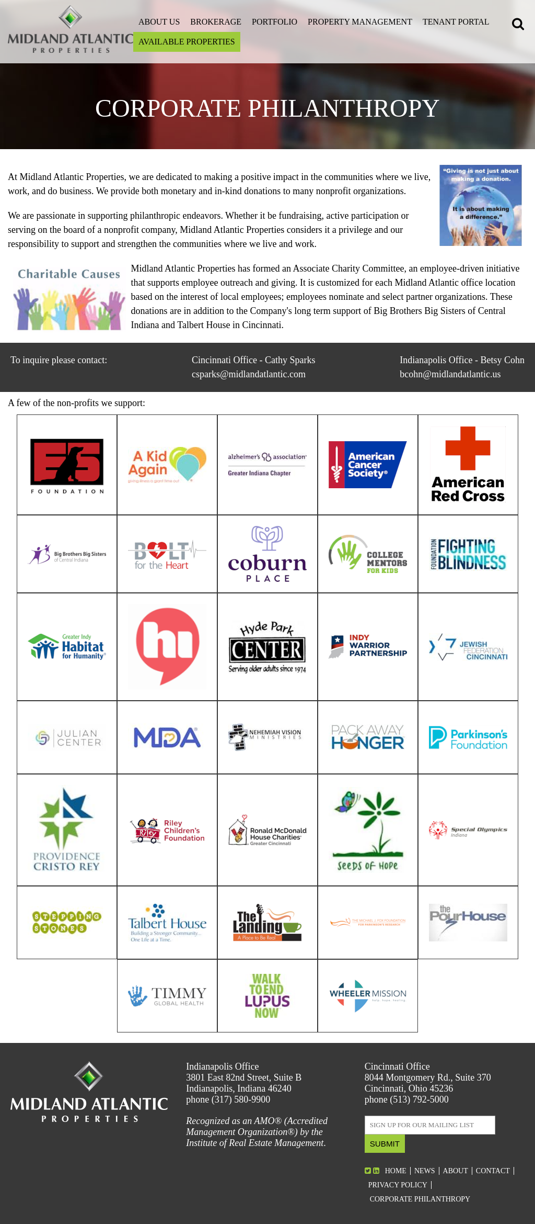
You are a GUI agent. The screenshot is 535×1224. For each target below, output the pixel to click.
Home (395, 1171)
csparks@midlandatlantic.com (249, 374)
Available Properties (186, 41)
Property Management (360, 21)
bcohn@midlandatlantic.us (450, 374)
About (455, 1171)
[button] (519, 25)
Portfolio (274, 21)
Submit (385, 1143)
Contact (493, 1171)
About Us (159, 21)
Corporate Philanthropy (420, 1199)
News (424, 1171)
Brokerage (215, 21)
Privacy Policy (397, 1185)
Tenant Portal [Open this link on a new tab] (456, 21)
